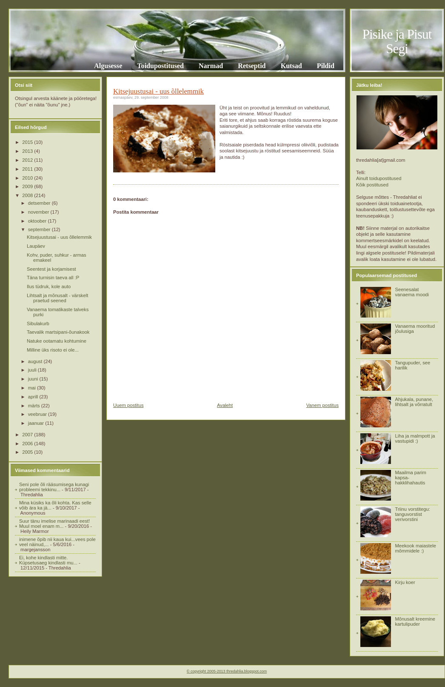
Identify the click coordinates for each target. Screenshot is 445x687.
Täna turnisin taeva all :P (53, 277)
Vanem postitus (322, 405)
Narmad (211, 65)
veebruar (38, 414)
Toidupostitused (160, 65)
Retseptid (251, 65)
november (39, 212)
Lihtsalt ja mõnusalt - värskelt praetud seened (57, 298)
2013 (28, 151)
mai (32, 387)
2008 (28, 195)
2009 (28, 186)
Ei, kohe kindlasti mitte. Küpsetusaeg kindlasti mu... (48, 560)
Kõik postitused (372, 184)
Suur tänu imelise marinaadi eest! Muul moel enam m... (54, 523)
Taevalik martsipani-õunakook (58, 332)
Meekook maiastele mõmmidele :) (415, 548)
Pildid (325, 65)
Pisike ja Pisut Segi (397, 41)
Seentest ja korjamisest (51, 269)
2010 (28, 177)
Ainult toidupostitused (378, 178)
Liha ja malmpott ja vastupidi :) (415, 438)
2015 (28, 142)
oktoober (38, 220)
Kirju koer (405, 582)
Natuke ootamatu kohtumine (56, 341)
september (40, 229)
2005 (28, 452)
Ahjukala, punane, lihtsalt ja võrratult (414, 402)
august (36, 361)
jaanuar (36, 423)
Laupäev (36, 246)
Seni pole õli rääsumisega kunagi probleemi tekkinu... (54, 487)
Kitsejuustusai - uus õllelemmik (59, 237)
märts (34, 405)
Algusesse (108, 65)
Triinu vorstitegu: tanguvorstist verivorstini (412, 514)
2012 (28, 160)
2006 (28, 443)
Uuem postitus (128, 405)
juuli (33, 369)
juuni (34, 378)
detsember (40, 203)
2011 (28, 169)
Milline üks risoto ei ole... (53, 349)
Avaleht (225, 405)
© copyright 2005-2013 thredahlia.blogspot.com (227, 671)
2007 (28, 434)
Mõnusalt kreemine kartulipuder (415, 621)
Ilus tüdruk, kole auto (49, 286)
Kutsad (291, 65)
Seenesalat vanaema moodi (412, 292)
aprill (34, 396)
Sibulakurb (38, 323)
